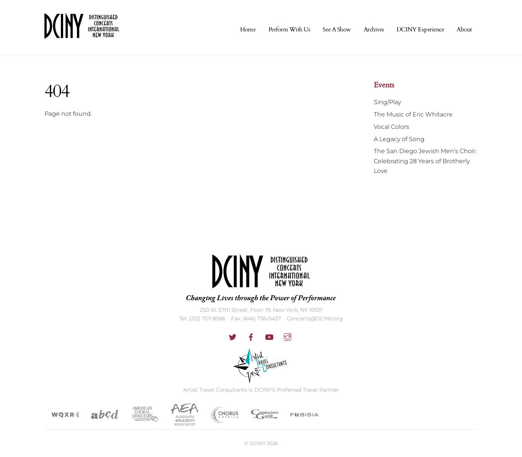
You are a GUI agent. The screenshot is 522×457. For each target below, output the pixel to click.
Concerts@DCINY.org (315, 318)
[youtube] (269, 336)
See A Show (337, 29)
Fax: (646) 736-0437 (256, 318)
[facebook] (250, 336)
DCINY (257, 443)
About (464, 29)
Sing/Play (387, 102)
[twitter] (232, 336)
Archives (374, 29)
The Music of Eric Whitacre (413, 114)
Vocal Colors (391, 126)
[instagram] (287, 336)
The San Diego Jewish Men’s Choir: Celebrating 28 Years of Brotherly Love (425, 160)
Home (247, 29)
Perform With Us (289, 29)
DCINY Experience (420, 29)
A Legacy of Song (399, 139)
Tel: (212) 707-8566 (202, 318)
